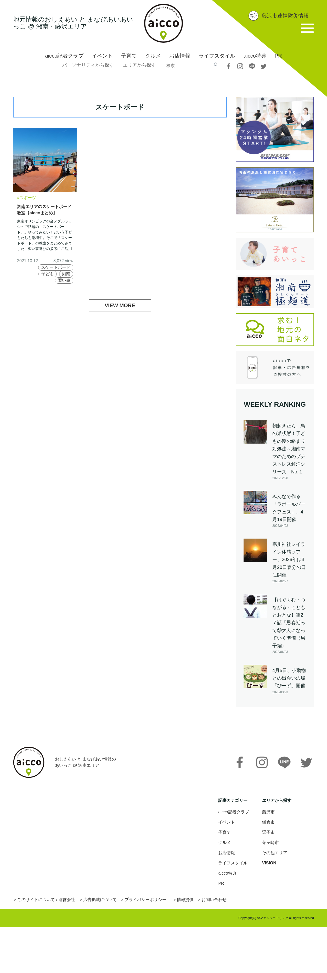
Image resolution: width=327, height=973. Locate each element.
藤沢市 (268, 812)
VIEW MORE (120, 305)
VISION (269, 863)
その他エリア (274, 853)
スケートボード (55, 267)
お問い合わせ (214, 899)
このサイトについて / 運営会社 (46, 899)
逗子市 (268, 832)
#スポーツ (26, 197)
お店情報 (179, 56)
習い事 (64, 280)
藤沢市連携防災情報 (285, 16)
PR (278, 56)
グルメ (153, 56)
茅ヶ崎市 (270, 842)
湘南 (66, 274)
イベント (102, 56)
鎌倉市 (268, 822)
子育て (129, 56)
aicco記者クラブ (64, 56)
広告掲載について (100, 899)
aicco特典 (255, 56)
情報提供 (185, 899)
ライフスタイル (217, 56)
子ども (47, 274)
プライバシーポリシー (145, 899)
